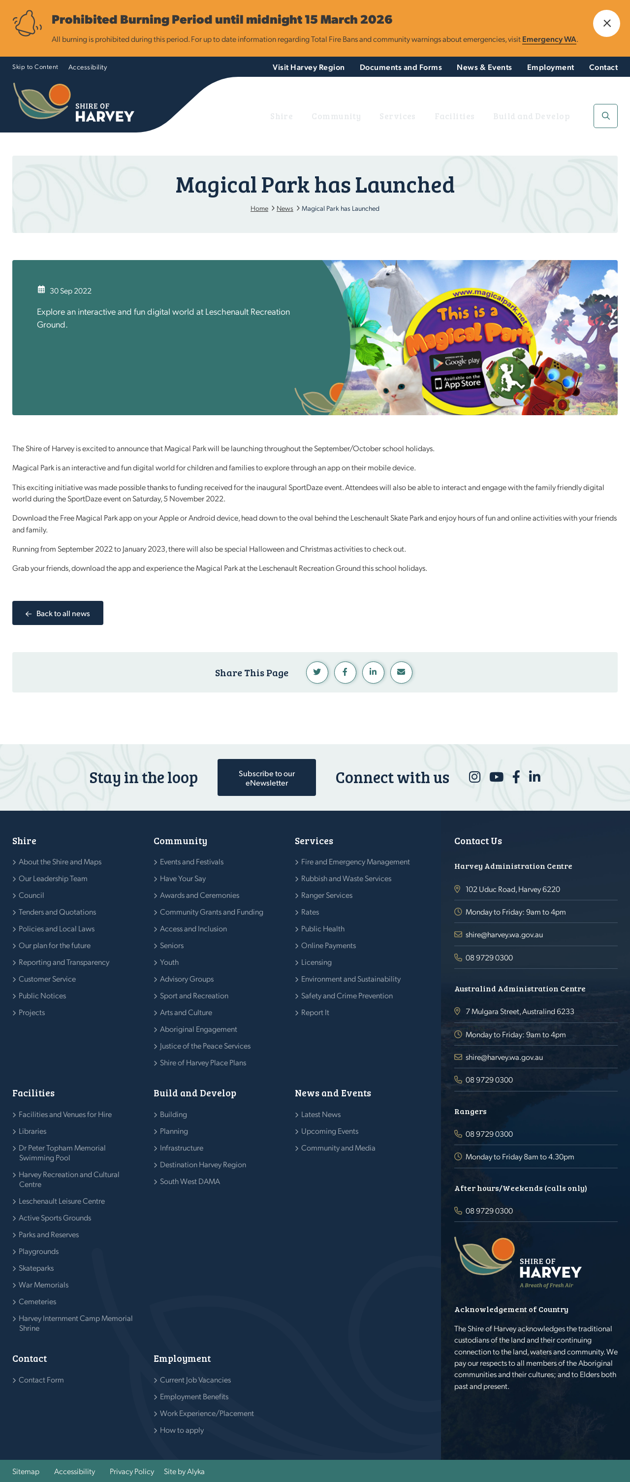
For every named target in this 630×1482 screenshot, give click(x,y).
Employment (550, 67)
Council (31, 894)
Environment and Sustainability (351, 978)
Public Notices (42, 995)
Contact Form (41, 1379)
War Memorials (43, 1284)
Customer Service (47, 978)
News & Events (484, 67)
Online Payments (329, 945)
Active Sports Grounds (55, 1217)
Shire (344, 116)
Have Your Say (183, 878)
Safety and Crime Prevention (347, 995)
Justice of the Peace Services (205, 1045)
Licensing (317, 961)
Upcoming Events (330, 1130)
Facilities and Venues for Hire (65, 1114)
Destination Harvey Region (203, 1164)
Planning (174, 1130)
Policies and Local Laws (56, 928)
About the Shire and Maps (60, 861)
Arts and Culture (186, 1012)
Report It (315, 1012)
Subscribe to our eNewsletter (267, 778)
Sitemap (25, 1471)
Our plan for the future (55, 945)
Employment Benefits (194, 1396)
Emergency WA (549, 38)
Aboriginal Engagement (198, 1028)
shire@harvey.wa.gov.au (504, 934)
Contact (603, 67)
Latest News (321, 1114)
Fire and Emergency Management (356, 861)
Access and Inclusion (193, 928)
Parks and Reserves (49, 1234)
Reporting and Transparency (64, 961)
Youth (169, 961)
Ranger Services (327, 894)
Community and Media (339, 1147)
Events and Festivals (191, 861)
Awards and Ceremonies (199, 894)
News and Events (333, 1093)
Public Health (323, 928)
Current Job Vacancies (195, 1379)
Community (387, 116)
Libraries (32, 1130)
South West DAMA (190, 1181)
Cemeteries (37, 1301)
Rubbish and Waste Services (346, 878)
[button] (606, 23)
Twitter (317, 672)
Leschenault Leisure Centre (62, 1200)
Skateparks (36, 1267)
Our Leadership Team (53, 878)
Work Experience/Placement (207, 1413)
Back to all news (63, 613)
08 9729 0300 (489, 957)
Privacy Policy (132, 1471)
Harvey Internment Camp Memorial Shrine (76, 1323)
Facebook (345, 672)
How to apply (182, 1429)
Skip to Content (35, 66)
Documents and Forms (401, 67)
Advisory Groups (187, 978)
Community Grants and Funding (211, 911)
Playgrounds (39, 1251)
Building (173, 1114)
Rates (310, 911)
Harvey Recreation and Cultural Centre (69, 1179)
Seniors (172, 945)
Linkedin (373, 672)
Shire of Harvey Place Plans (203, 1062)
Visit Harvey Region (309, 67)
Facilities (480, 116)
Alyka (196, 1471)
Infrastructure (181, 1147)
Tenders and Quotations (57, 911)
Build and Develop (544, 116)
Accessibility (87, 66)
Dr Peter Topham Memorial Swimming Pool (62, 1152)
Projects (32, 1012)
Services (435, 116)
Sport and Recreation (194, 995)
